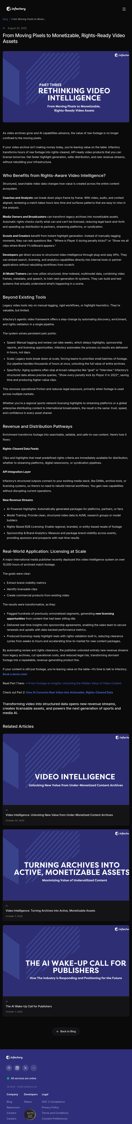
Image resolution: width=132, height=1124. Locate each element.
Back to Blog (66, 1031)
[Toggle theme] (34, 1068)
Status (28, 1101)
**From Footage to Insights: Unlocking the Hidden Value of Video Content (73, 683)
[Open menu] (124, 9)
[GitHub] (9, 1068)
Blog (5, 19)
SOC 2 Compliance (53, 1101)
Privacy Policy (50, 1107)
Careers (11, 1118)
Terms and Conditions (55, 1113)
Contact (11, 1113)
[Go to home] (16, 9)
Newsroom (13, 1107)
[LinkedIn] (17, 1068)
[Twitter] (25, 1068)
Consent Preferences (54, 1118)
